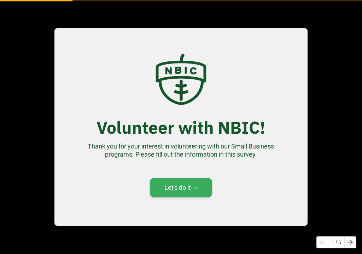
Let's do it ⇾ (181, 187)
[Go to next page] (350, 242)
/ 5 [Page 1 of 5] (336, 242)
